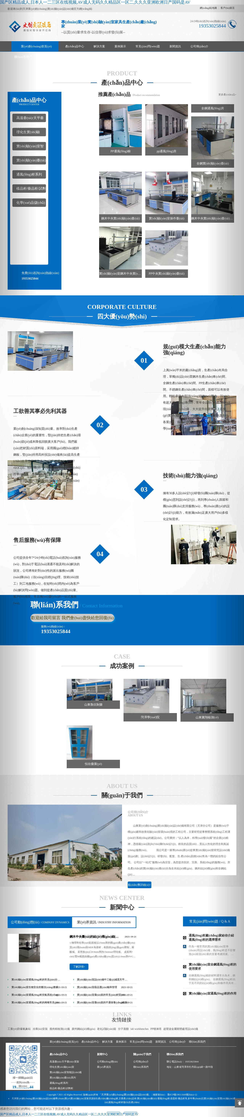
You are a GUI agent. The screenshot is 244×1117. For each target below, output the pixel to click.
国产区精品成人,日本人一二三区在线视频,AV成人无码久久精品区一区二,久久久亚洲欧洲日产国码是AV (69, 1114)
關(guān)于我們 (122, 795)
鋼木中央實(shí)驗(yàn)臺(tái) (120, 218)
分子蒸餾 (123, 1029)
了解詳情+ (79, 966)
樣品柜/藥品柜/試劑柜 (61, 1088)
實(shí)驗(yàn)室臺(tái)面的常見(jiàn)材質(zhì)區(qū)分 (102, 994)
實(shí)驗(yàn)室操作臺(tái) (166, 218)
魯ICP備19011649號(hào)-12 (182, 1094)
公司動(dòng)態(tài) (40, 922)
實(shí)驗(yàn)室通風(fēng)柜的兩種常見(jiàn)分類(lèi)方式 (36, 1002)
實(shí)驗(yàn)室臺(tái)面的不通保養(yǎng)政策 (102, 1002)
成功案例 (122, 666)
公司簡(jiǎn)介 (199, 46)
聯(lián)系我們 (23, 56)
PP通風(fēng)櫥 (121, 151)
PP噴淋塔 (155, 1029)
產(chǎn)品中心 (74, 46)
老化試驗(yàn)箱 (106, 1029)
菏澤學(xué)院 (150, 717)
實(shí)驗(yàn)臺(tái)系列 (63, 1077)
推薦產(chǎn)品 (114, 94)
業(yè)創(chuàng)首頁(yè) (36, 46)
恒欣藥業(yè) (93, 764)
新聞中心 (122, 907)
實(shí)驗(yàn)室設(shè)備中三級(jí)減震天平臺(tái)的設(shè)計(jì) (102, 979)
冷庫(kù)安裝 (40, 1029)
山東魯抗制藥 (93, 704)
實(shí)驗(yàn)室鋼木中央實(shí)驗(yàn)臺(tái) (120, 273)
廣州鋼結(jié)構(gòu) (83, 1029)
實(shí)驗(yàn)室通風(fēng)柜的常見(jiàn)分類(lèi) (36, 979)
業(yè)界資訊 (104, 922)
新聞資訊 (175, 46)
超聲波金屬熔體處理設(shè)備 (180, 1029)
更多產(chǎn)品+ (227, 94)
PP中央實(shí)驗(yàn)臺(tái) (167, 273)
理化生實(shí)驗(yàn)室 (62, 1066)
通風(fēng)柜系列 (59, 1083)
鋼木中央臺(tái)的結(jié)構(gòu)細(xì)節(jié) (95, 936)
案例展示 (120, 46)
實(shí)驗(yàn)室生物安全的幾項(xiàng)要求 (34, 987)
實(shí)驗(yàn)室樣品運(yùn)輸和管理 (97, 987)
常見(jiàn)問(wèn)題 (148, 46)
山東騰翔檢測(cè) (207, 717)
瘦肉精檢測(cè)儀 (60, 1029)
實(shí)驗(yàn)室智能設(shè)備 (66, 1072)
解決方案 (99, 46)
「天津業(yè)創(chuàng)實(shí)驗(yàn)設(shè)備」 (125, 1094)
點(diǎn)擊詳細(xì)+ (139, 884)
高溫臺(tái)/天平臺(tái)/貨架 (64, 1061)
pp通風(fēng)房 (166, 151)
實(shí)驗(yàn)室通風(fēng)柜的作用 (212, 993)
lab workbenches (139, 1029)
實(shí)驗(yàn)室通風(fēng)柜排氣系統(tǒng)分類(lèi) (36, 994)
